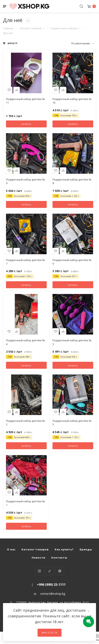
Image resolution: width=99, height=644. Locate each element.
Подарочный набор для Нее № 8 (71, 181)
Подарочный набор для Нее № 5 (71, 422)
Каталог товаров (32, 28)
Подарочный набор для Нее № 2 (25, 422)
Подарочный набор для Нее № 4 (25, 342)
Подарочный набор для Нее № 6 (71, 261)
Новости (38, 557)
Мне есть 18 (49, 632)
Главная (8, 28)
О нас (11, 549)
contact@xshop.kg (52, 594)
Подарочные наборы (65, 28)
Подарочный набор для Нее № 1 (25, 503)
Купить (26, 124)
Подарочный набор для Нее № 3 (71, 342)
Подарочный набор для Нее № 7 (25, 261)
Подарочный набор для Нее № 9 (25, 181)
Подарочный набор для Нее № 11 (25, 100)
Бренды (86, 549)
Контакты (59, 557)
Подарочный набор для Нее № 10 (71, 100)
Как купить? (64, 549)
